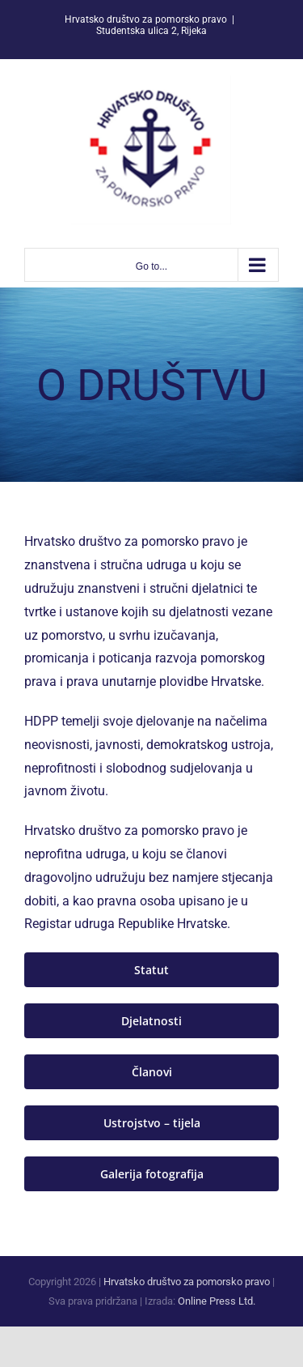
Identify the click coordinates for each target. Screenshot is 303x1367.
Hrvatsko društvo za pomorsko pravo (186, 1281)
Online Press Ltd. (216, 1301)
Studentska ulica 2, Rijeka (151, 30)
